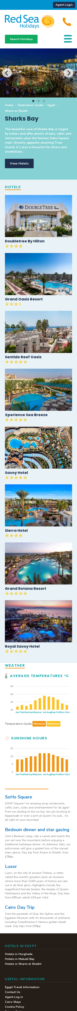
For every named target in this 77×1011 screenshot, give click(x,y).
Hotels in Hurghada (18, 954)
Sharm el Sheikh (16, 111)
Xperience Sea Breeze (26, 414)
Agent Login (64, 5)
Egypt (51, 105)
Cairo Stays (13, 1002)
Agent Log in (14, 997)
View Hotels (19, 163)
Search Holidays (21, 39)
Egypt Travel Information (22, 987)
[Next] (68, 72)
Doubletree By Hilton (25, 241)
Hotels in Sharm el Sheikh (23, 964)
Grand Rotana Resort (25, 588)
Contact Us (12, 992)
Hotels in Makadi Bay (19, 959)
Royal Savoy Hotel (22, 646)
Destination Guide (30, 105)
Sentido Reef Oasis (23, 356)
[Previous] (7, 72)
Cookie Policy (14, 1007)
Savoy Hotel (16, 472)
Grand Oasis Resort (24, 299)
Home (9, 105)
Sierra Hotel (16, 530)
